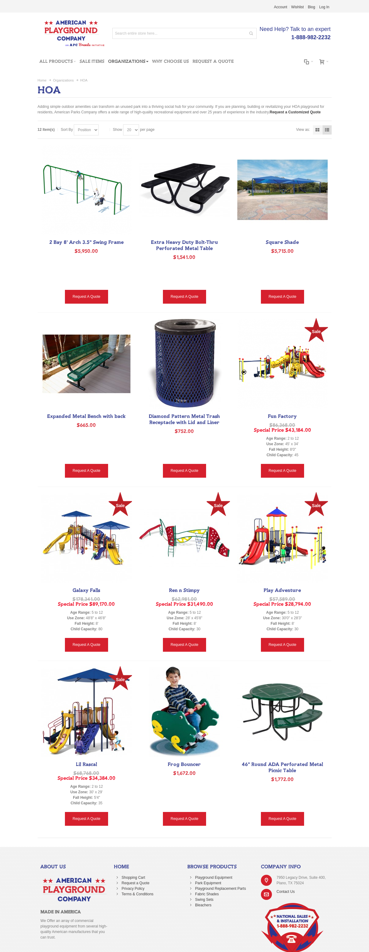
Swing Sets (204, 899)
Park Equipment (208, 883)
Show (117, 129)
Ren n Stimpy (184, 590)
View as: (303, 129)
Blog (311, 7)
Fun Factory (282, 416)
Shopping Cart (133, 877)
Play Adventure (282, 590)
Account (280, 7)
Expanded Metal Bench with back (86, 416)
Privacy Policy (133, 888)
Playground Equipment (213, 877)
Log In (324, 7)
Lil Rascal (86, 764)
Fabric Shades (207, 894)
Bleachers (203, 905)
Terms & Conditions (137, 894)
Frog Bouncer (184, 764)
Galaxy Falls (86, 590)
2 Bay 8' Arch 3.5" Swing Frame (86, 242)
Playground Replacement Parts (220, 888)
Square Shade (282, 242)
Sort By (67, 129)
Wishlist (297, 7)
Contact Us (286, 891)
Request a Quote (135, 883)
